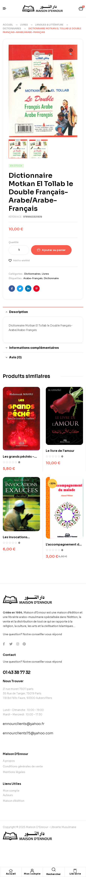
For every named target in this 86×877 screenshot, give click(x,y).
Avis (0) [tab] (15, 357)
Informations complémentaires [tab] (34, 347)
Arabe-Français (33, 278)
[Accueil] (11, 871)
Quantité (14, 241)
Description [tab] (18, 311)
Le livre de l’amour (60, 450)
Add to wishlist (21, 260)
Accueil (8, 24)
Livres (24, 24)
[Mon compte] (32, 871)
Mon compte (32, 873)
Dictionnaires (12, 28)
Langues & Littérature (49, 24)
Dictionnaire (51, 278)
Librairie (75, 873)
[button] (71, 52)
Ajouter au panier (54, 249)
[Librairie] (75, 871)
